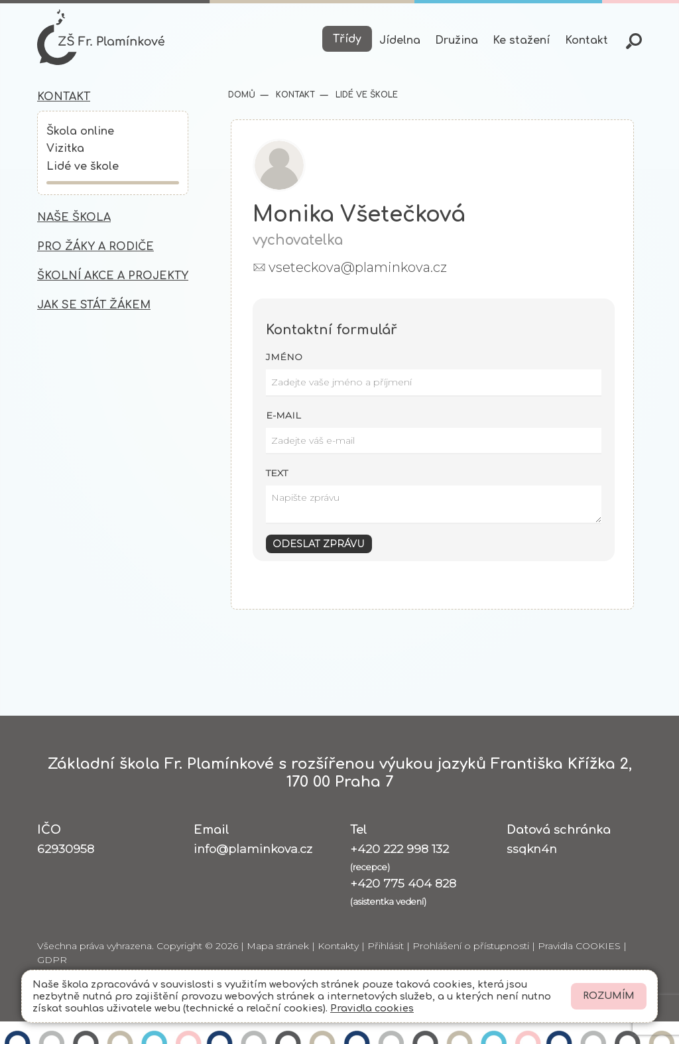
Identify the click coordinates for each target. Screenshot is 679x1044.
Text (277, 473)
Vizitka (65, 149)
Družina (456, 40)
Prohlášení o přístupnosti (470, 946)
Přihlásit (385, 946)
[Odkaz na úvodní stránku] (100, 37)
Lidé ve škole (82, 166)
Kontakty (338, 946)
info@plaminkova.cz (253, 849)
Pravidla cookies (372, 1008)
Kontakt (586, 40)
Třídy (347, 39)
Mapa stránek (278, 946)
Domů (241, 94)
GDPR (52, 960)
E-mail (283, 415)
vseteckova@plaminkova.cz (358, 267)
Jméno (284, 357)
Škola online (80, 131)
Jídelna (399, 40)
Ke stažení (521, 40)
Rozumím (609, 996)
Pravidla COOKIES (579, 946)
